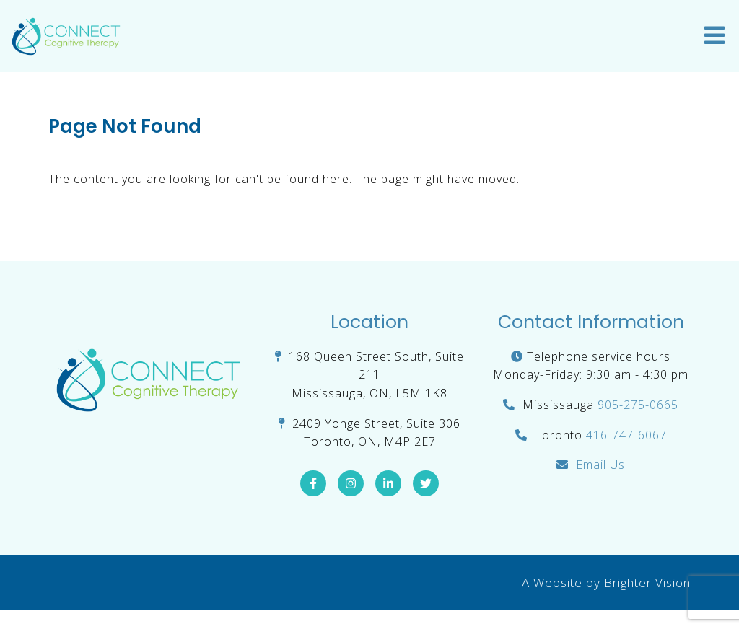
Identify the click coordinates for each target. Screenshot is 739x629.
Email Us (600, 464)
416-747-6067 (626, 435)
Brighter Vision (647, 582)
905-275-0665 (638, 405)
